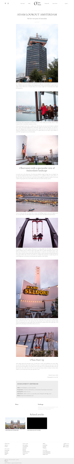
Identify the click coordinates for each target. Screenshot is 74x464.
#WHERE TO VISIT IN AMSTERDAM (44, 407)
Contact (6, 446)
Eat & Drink (7, 450)
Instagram (66, 445)
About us (6, 445)
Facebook (66, 446)
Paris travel (7, 448)
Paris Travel (23, 3)
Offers (29, 3)
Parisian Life (47, 3)
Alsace (24, 454)
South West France (26, 451)
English (66, 3)
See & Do (6, 451)
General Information (46, 451)
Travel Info (35, 10)
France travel (25, 443)
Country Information (47, 453)
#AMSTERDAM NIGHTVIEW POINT (44, 409)
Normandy (25, 447)
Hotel (6, 454)
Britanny (24, 449)
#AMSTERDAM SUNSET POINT (48, 408)
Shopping (6, 453)
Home (32, 10)
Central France (25, 446)
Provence (24, 450)
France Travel (55, 3)
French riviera (25, 453)
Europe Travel (40, 10)
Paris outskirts (25, 445)
